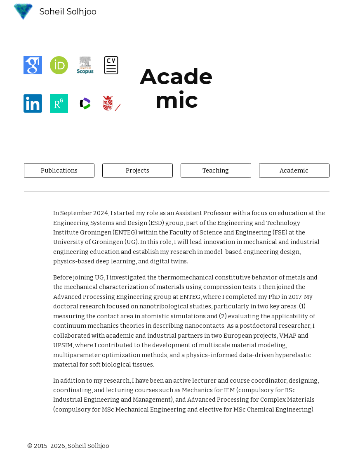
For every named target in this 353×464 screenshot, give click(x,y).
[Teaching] (216, 170)
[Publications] (59, 170)
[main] (176, 88)
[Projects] (137, 170)
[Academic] (294, 170)
